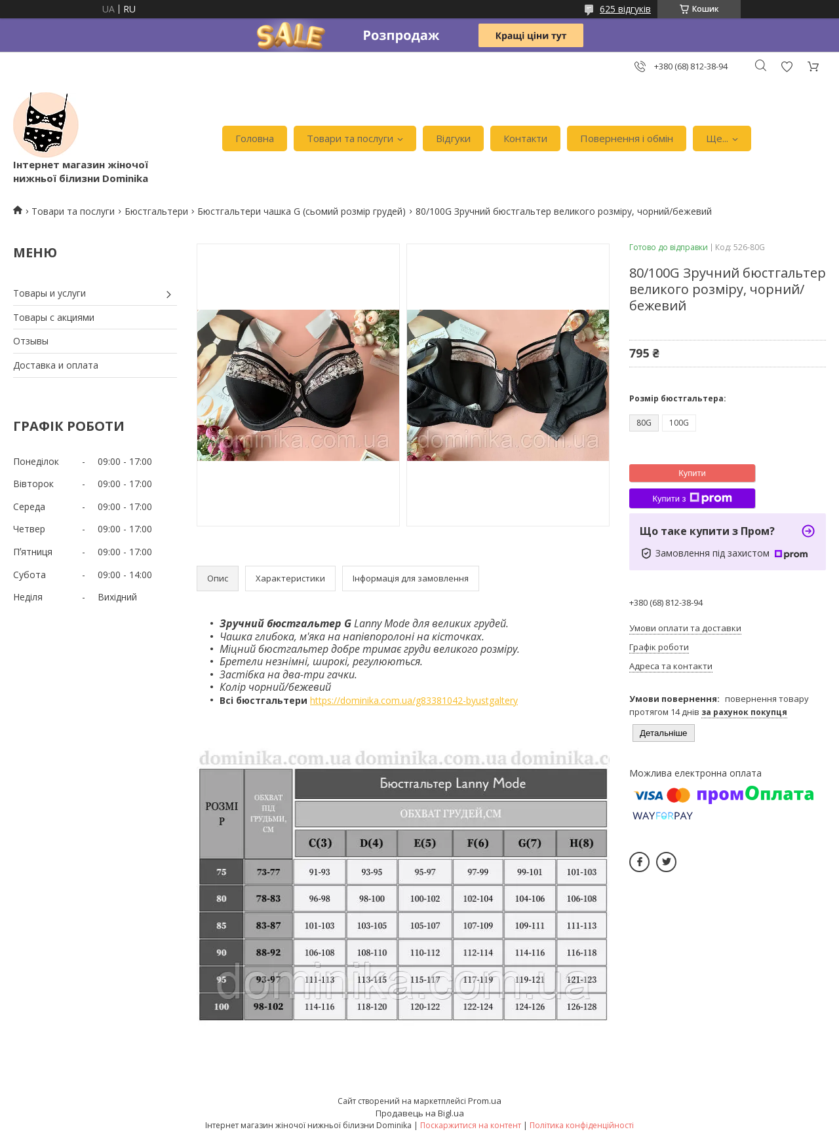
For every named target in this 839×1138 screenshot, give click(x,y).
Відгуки (453, 138)
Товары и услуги (49, 293)
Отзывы (31, 341)
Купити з (692, 498)
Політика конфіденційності (582, 1125)
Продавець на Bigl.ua (420, 1113)
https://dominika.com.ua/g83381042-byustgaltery (414, 700)
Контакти (525, 138)
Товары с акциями (53, 317)
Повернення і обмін (626, 138)
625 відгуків (625, 9)
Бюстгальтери (156, 211)
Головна (254, 138)
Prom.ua (484, 1101)
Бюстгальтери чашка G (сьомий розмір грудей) (301, 211)
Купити (692, 473)
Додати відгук (786, 66)
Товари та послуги (350, 138)
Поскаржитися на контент (470, 1125)
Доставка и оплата (55, 365)
